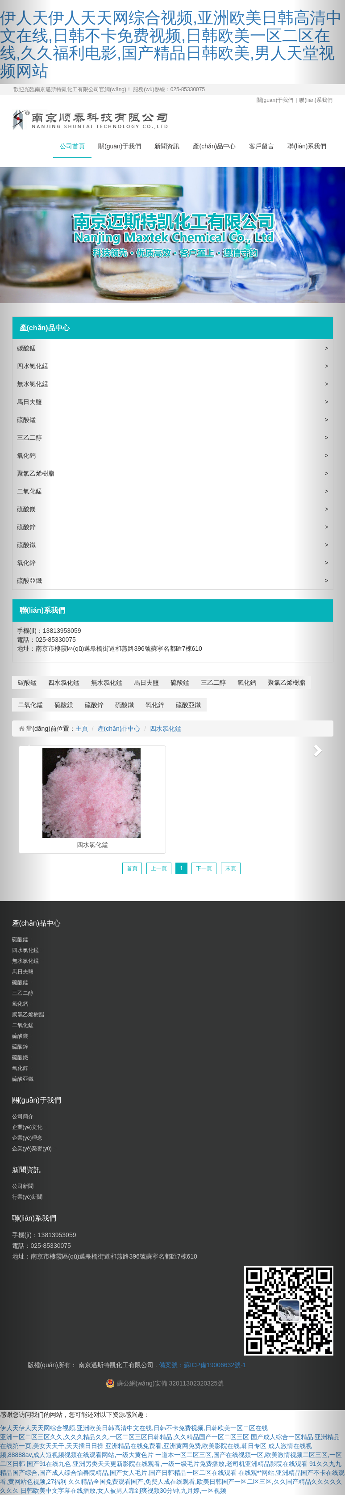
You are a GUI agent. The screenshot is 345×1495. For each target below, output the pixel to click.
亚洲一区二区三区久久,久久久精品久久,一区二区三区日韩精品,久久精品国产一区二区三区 (124, 1436)
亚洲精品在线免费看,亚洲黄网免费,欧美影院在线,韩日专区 (186, 1445)
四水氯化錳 (33, 366)
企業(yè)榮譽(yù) (33, 1148)
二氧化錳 (30, 491)
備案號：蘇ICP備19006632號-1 (202, 1365)
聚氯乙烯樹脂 (36, 473)
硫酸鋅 (27, 527)
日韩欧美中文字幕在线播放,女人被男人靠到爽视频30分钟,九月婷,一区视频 (123, 1490)
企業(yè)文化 (28, 1127)
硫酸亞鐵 (30, 580)
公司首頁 (72, 146)
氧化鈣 (27, 455)
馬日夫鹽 (30, 401)
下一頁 (204, 868)
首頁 (132, 868)
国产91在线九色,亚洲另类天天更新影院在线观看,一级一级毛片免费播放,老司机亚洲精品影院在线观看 (167, 1463)
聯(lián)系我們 (316, 100)
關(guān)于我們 (275, 100)
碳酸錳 (27, 348)
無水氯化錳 (33, 383)
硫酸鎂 (27, 509)
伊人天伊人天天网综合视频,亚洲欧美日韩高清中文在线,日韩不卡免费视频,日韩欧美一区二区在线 (134, 1428)
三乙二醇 (30, 437)
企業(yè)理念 (28, 1138)
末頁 (230, 868)
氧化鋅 (27, 562)
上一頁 (159, 868)
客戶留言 (261, 146)
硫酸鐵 (27, 544)
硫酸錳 (27, 419)
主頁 (81, 728)
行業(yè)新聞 (28, 1197)
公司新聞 (23, 1186)
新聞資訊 (166, 146)
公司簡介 (23, 1116)
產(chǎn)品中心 (214, 146)
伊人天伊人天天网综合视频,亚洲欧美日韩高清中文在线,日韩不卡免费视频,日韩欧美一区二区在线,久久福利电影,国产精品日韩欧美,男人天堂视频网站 (171, 44)
